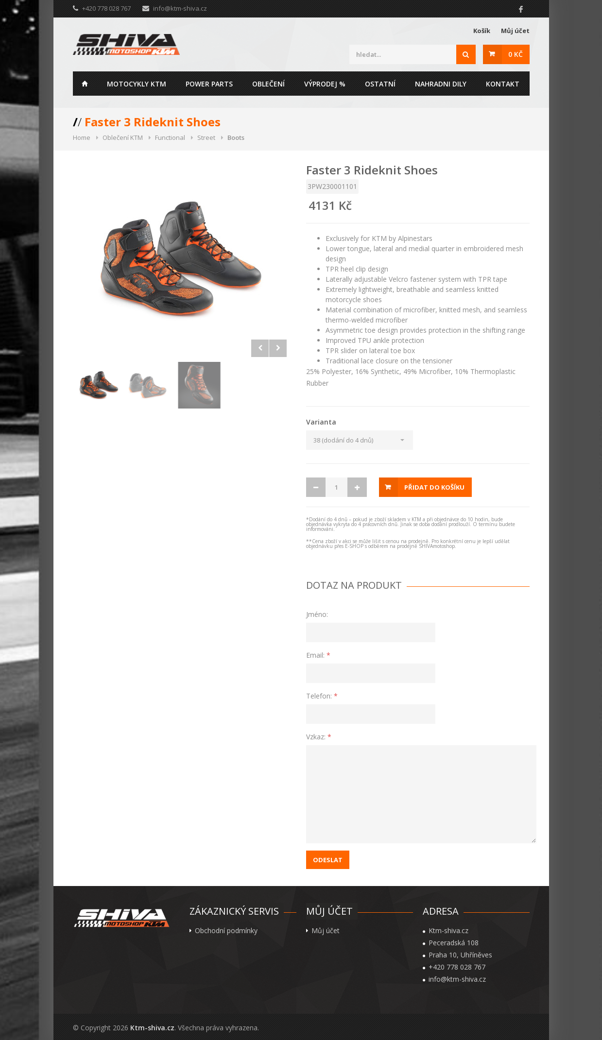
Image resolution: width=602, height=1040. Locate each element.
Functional (170, 137)
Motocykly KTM (136, 83)
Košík (481, 30)
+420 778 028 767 (457, 967)
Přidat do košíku (434, 487)
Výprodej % (324, 83)
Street (206, 137)
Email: (318, 655)
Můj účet (515, 30)
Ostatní (380, 83)
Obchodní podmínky (226, 930)
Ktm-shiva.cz (152, 1027)
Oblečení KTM (123, 137)
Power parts (209, 83)
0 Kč (515, 54)
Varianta (321, 421)
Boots (235, 137)
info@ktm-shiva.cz (180, 8)
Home (85, 83)
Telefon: (322, 695)
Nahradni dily (440, 83)
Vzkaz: (318, 736)
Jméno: (317, 614)
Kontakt (502, 83)
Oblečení (268, 83)
